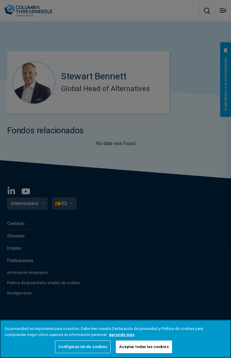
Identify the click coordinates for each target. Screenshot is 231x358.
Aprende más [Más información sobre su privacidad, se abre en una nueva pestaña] (121, 334)
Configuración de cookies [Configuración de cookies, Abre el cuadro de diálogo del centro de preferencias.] (82, 346)
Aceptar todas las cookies (143, 346)
